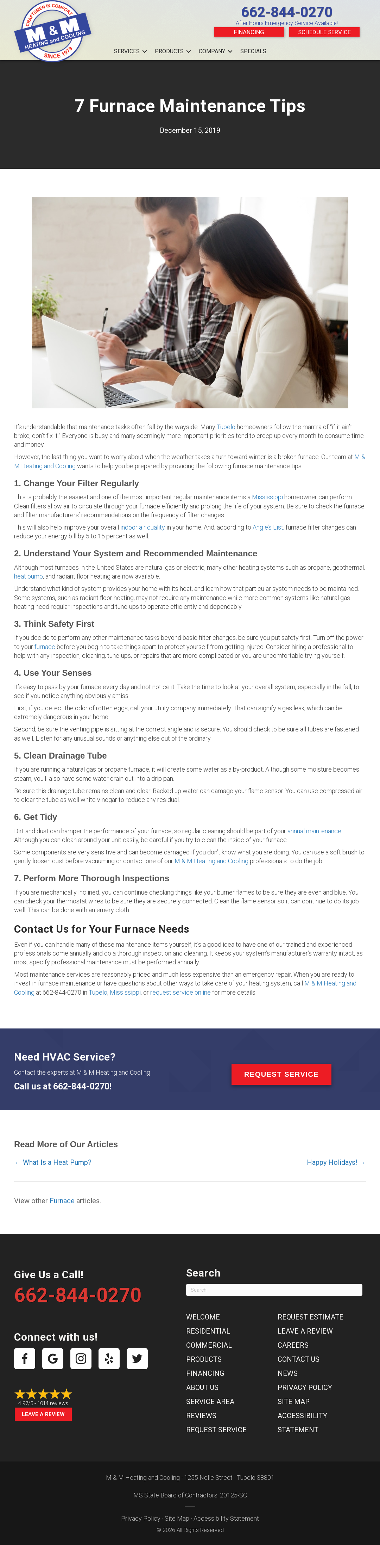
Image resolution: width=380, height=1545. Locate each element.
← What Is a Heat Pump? (52, 1162)
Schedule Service (324, 32)
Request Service (216, 1430)
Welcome (203, 1317)
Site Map (294, 1401)
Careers (293, 1345)
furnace (44, 646)
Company (212, 51)
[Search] (274, 1290)
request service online (180, 992)
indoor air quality (142, 527)
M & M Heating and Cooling (211, 861)
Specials (253, 51)
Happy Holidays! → (336, 1162)
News (288, 1373)
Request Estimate (310, 1317)
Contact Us (298, 1359)
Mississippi (267, 497)
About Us (202, 1387)
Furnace (62, 1201)
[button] (145, 51)
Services (127, 51)
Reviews (201, 1415)
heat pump (28, 576)
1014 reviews (52, 1403)
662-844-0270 (286, 12)
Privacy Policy (305, 1387)
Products (169, 51)
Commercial (209, 1345)
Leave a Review (43, 1414)
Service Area (210, 1401)
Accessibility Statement (226, 1518)
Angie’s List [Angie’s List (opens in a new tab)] (268, 527)
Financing (249, 32)
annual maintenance (314, 831)
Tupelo (226, 427)
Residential (208, 1331)
